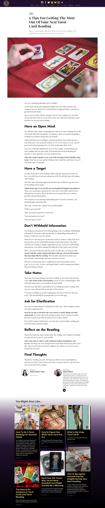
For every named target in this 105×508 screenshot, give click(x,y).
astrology (52, 5)
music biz (77, 5)
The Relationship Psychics (64, 143)
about (32, 5)
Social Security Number (37, 264)
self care (64, 5)
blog (46, 5)
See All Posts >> (34, 375)
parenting (71, 5)
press (42, 5)
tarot (58, 5)
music (37, 5)
